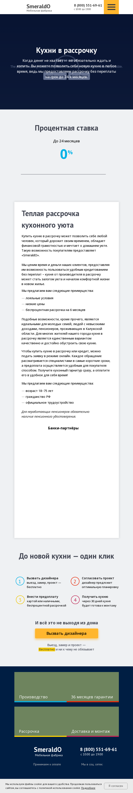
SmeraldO (38, 6)
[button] (66, 633)
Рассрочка (29, 731)
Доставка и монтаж (90, 731)
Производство (33, 696)
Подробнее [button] (88, 788)
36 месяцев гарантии (92, 696)
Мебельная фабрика (39, 10)
